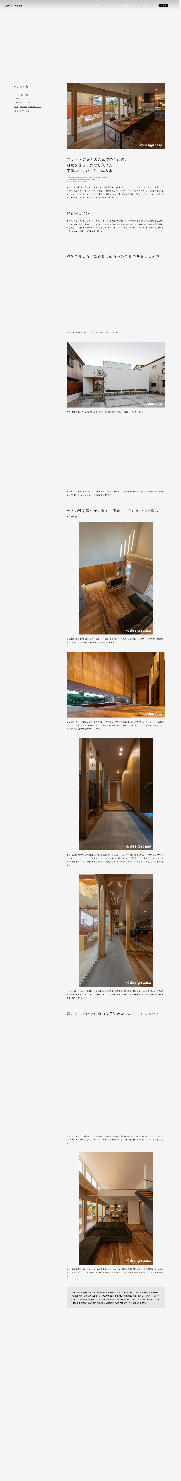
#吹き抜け (23, 107)
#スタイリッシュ (34, 107)
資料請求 (163, 5)
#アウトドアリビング (21, 111)
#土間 (16, 107)
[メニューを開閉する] (172, 5)
